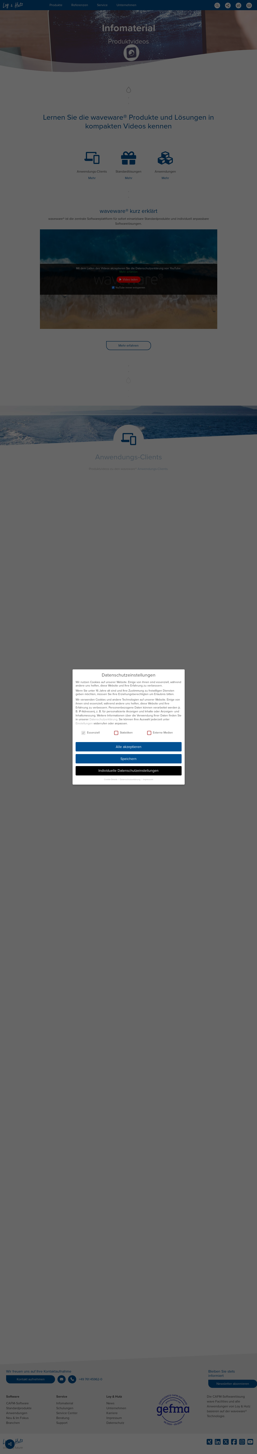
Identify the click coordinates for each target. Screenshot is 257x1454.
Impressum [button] (148, 778)
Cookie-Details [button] (111, 778)
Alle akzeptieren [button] (128, 746)
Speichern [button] (128, 758)
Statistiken (123, 731)
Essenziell (90, 731)
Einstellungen (84, 722)
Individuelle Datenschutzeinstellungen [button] (128, 770)
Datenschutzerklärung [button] (130, 778)
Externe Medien (160, 731)
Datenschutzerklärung (103, 718)
